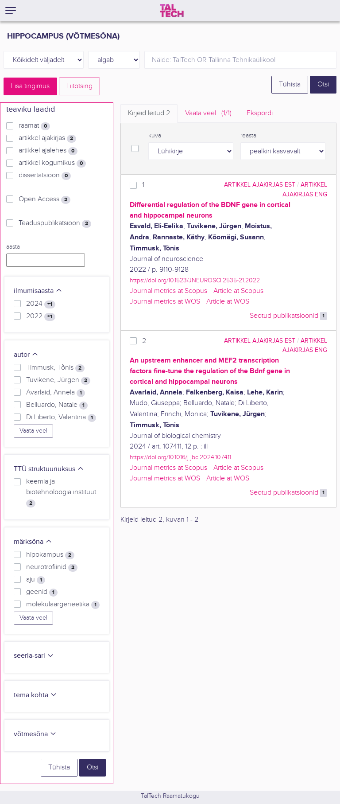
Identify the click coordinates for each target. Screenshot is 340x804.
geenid (42, 592)
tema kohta (35, 695)
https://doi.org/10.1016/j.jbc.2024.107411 (180, 457)
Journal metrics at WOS (165, 301)
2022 (40, 316)
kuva (154, 135)
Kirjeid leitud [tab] (149, 113)
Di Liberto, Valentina (61, 417)
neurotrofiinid (51, 567)
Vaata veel (33, 430)
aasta (13, 246)
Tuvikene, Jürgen (58, 380)
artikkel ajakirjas (47, 138)
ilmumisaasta (38, 291)
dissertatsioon (45, 175)
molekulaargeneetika (63, 604)
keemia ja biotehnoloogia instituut (61, 492)
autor (26, 355)
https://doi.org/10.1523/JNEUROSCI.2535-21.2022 (195, 280)
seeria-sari (34, 656)
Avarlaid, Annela (55, 392)
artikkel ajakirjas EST (259, 184)
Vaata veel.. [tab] (208, 113)
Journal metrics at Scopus (168, 291)
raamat (34, 125)
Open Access (44, 199)
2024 (40, 304)
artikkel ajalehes (48, 150)
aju (35, 579)
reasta (248, 135)
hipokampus (50, 554)
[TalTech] (171, 11)
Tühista (290, 84)
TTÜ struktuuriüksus (49, 469)
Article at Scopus (238, 291)
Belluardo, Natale (57, 405)
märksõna (33, 542)
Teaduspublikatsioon (55, 223)
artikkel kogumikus (52, 163)
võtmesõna (35, 734)
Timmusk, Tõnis (55, 367)
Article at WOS (227, 301)
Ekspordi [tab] (260, 113)
